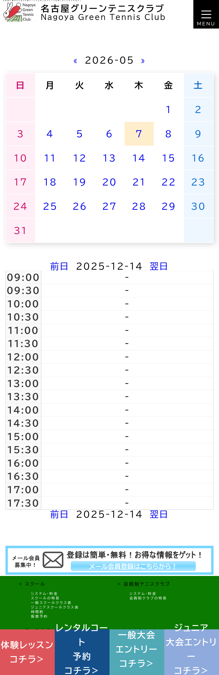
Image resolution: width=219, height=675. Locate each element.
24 (20, 206)
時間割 (37, 611)
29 (168, 206)
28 (139, 206)
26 (79, 206)
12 (80, 158)
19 (80, 182)
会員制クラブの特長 (148, 598)
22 (168, 182)
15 (169, 158)
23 (198, 182)
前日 (59, 266)
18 (50, 182)
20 (109, 182)
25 (50, 206)
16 (198, 158)
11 (50, 158)
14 (139, 158)
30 (198, 206)
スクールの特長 (45, 598)
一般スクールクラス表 (51, 602)
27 (109, 206)
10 (20, 158)
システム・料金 (44, 593)
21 (139, 182)
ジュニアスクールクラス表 (55, 607)
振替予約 (39, 616)
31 (20, 230)
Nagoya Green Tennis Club (103, 17)
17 (20, 182)
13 (109, 158)
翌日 (159, 266)
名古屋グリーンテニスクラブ (103, 8)
